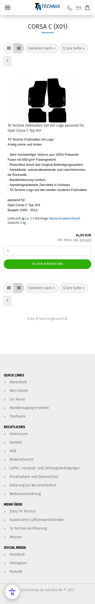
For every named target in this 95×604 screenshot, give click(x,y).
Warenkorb (18, 382)
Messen (16, 537)
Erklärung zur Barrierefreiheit (33, 485)
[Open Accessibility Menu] (12, 592)
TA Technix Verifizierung (28, 528)
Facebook (17, 554)
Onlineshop (30, 590)
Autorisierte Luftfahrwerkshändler (37, 520)
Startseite (18, 416)
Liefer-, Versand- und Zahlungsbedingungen (45, 468)
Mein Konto (19, 391)
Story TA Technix (22, 511)
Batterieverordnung (25, 494)
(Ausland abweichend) (64, 218)
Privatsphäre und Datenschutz (34, 477)
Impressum (19, 434)
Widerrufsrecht (21, 459)
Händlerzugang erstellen (29, 408)
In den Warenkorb (47, 264)
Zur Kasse (17, 399)
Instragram (18, 563)
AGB (13, 451)
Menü (7, 7)
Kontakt (16, 442)
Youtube (16, 571)
